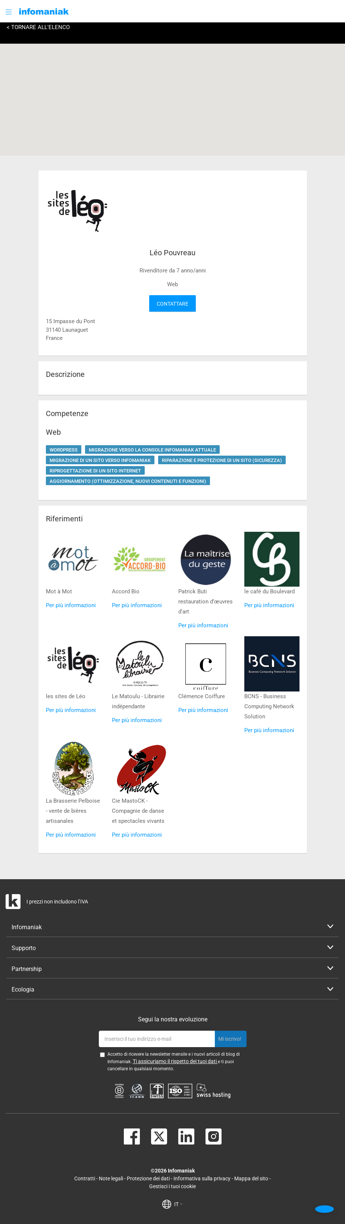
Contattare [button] (172, 304)
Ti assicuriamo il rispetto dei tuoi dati (175, 1061)
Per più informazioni (71, 605)
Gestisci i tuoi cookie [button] (172, 1186)
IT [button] (178, 1204)
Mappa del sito (251, 1178)
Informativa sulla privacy (201, 1178)
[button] (9, 11)
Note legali (111, 1178)
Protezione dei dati (148, 1178)
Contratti (84, 1178)
